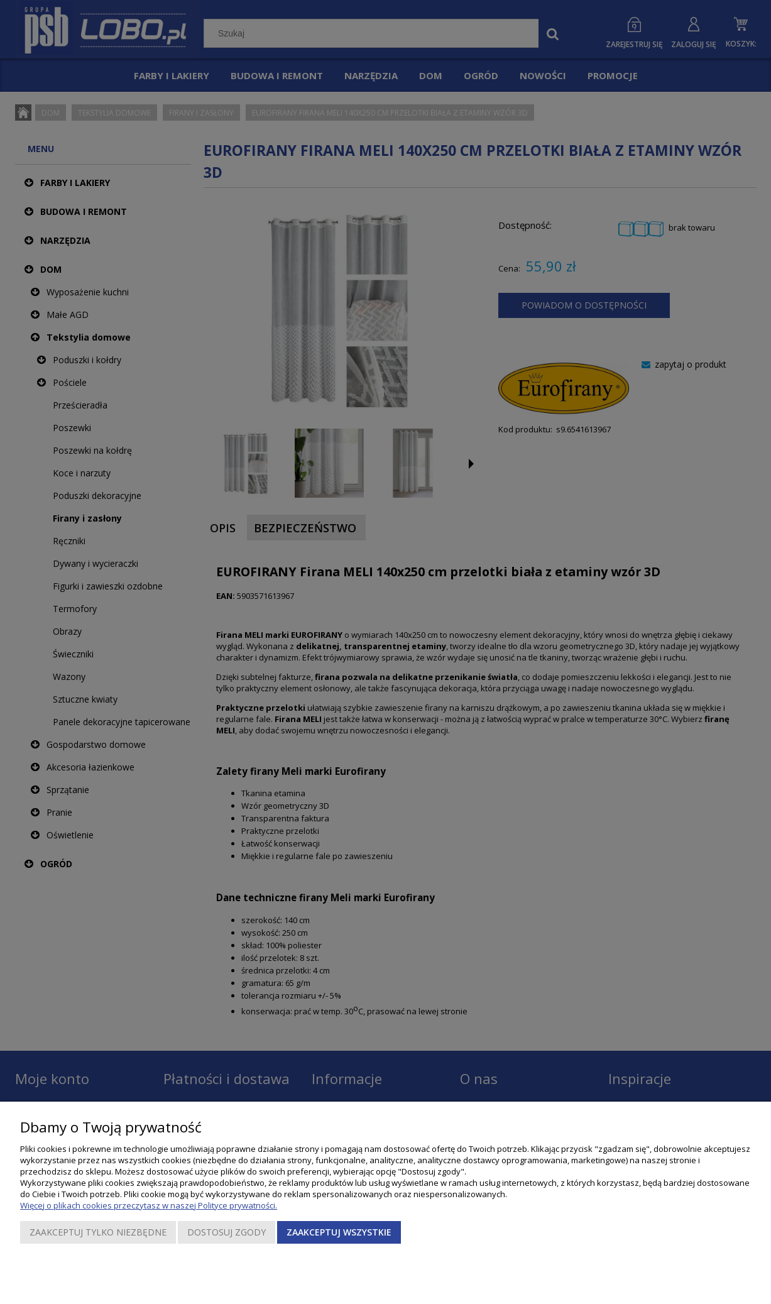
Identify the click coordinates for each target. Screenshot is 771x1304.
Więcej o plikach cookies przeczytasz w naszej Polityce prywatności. (148, 1205)
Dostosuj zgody (226, 1232)
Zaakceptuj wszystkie (339, 1232)
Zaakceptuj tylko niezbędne (98, 1232)
